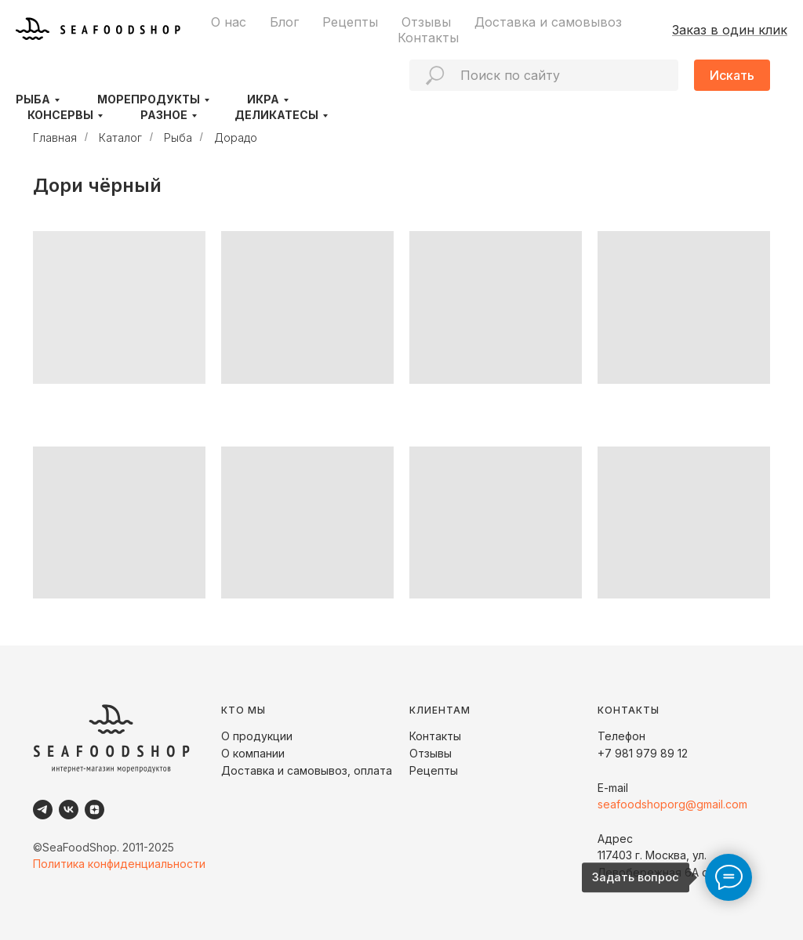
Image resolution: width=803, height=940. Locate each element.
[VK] (68, 809)
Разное (163, 114)
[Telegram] (43, 809)
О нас (228, 22)
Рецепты (350, 22)
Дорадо (235, 137)
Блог (284, 22)
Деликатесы (276, 114)
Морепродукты (148, 99)
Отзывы (426, 22)
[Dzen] (94, 809)
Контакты (428, 37)
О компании (253, 753)
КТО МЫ (243, 710)
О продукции (256, 736)
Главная (55, 137)
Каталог (120, 137)
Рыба (33, 99)
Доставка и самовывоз (548, 22)
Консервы (60, 114)
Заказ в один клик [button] (729, 30)
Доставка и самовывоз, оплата (306, 770)
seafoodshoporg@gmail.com (672, 804)
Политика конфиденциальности (119, 863)
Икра (263, 99)
